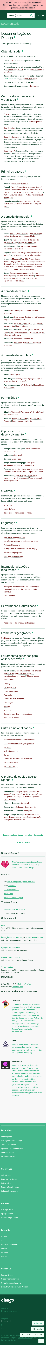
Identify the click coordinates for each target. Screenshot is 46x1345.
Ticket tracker (7, 967)
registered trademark (25, 1338)
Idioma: (37, 1329)
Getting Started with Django (11, 1141)
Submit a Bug (6, 1183)
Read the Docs (17, 987)
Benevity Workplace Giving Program (14, 1287)
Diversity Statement (8, 1156)
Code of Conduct (7, 1152)
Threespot (7, 1321)
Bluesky (4, 1248)
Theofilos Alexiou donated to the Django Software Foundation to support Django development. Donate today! (27, 865)
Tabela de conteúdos (11, 890)
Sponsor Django (7, 1275)
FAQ (3, 925)
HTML (19, 984)
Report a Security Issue (10, 1187)
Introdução (39, 835)
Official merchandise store (11, 1283)
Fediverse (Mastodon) (9, 1244)
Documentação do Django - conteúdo (16, 835)
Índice (3, 937)
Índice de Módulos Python (13, 898)
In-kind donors (9, 1311)
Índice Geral (8, 894)
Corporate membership (10, 1279)
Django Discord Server (10, 947)
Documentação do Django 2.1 (15, 909)
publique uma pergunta (28, 78)
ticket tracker (33, 86)
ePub (29, 984)
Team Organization (8, 1144)
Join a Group (6, 1175)
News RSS (5, 1256)
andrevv (7, 1328)
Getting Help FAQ (7, 1210)
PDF (24, 984)
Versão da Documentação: (32, 1335)
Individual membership (9, 1191)
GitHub (4, 1236)
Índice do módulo (14, 937)
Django (3, 15)
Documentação (10, 23)
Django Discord (7, 1214)
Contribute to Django (9, 1179)
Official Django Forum (10, 957)
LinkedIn (4, 1252)
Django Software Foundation (12, 1149)
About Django (6, 1136)
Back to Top (23, 843)
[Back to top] (41, 1341)
